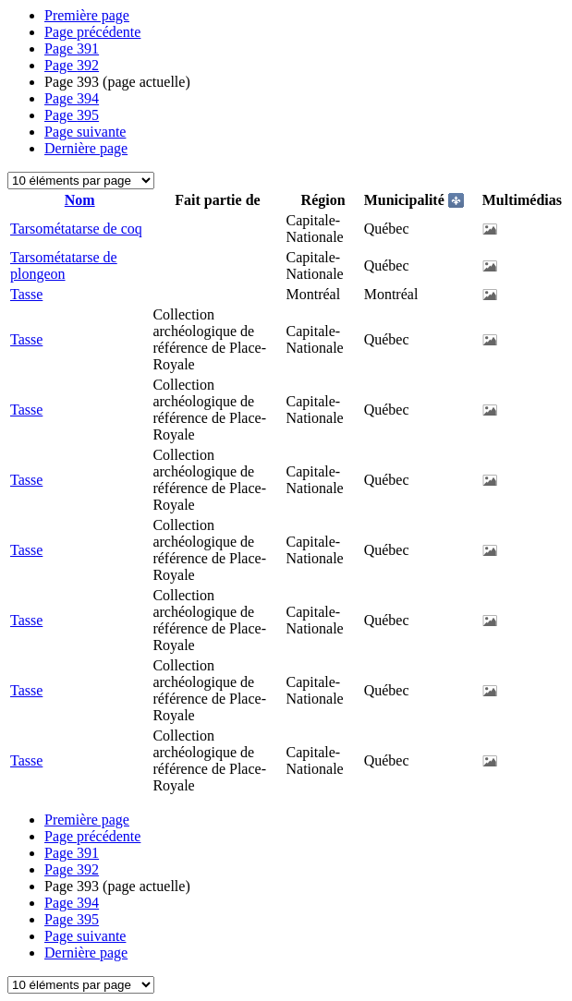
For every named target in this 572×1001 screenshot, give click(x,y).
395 (71, 115)
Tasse (26, 294)
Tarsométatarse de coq (76, 228)
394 (71, 98)
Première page (86, 15)
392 (71, 65)
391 (71, 48)
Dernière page (86, 148)
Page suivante (85, 131)
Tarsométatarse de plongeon (63, 265)
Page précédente (92, 32)
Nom (80, 200)
